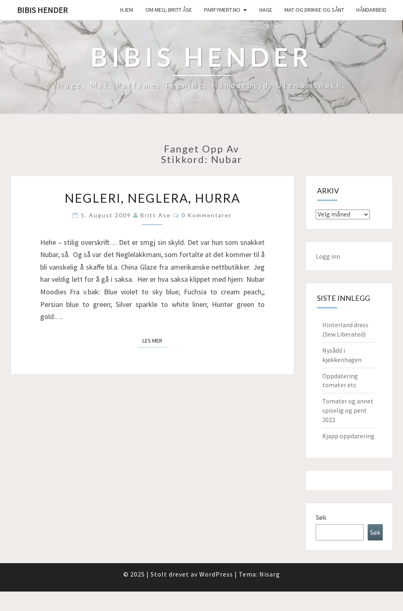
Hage (265, 9)
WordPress (216, 574)
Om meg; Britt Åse (168, 9)
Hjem (126, 9)
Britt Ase (155, 215)
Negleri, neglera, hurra (152, 198)
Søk (321, 517)
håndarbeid (371, 9)
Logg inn (328, 256)
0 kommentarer (206, 215)
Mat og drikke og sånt (314, 9)
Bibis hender (42, 10)
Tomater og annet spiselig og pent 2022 (347, 410)
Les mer (154, 340)
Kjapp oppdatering (348, 436)
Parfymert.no (222, 9)
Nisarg (269, 574)
